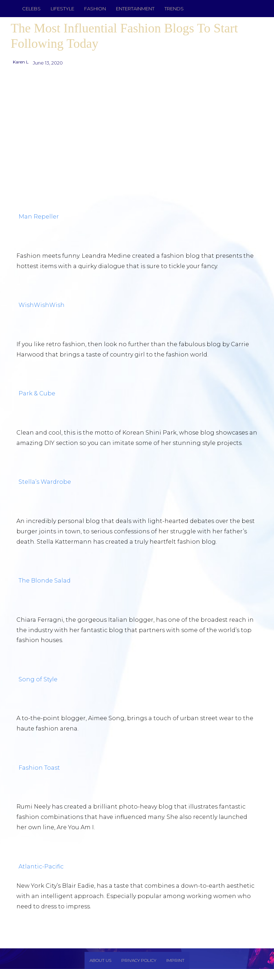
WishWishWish (42, 305)
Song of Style (38, 679)
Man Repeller (39, 216)
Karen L (21, 62)
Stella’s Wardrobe (45, 481)
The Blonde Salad (45, 580)
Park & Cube (37, 393)
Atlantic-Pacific (41, 866)
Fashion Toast (39, 767)
